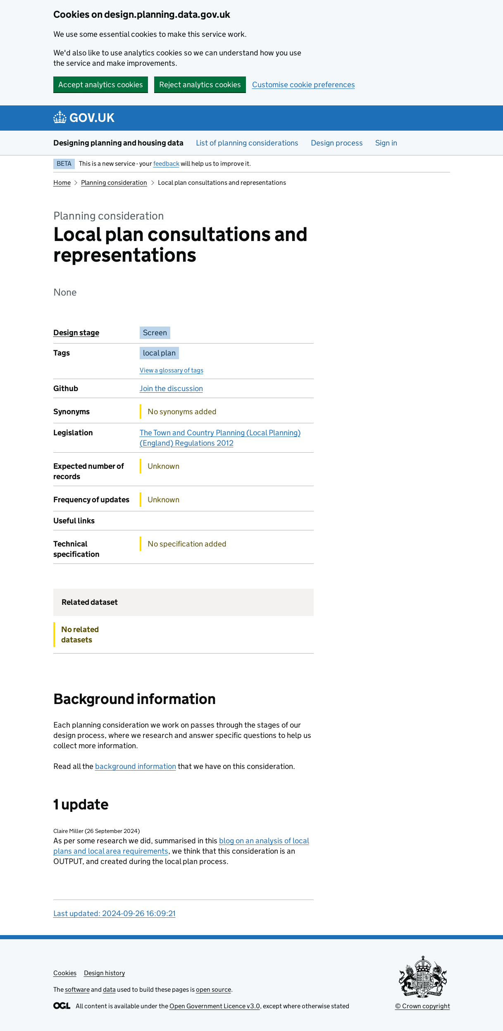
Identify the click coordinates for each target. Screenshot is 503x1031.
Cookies (64, 973)
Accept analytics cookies (100, 84)
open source (213, 989)
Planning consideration (114, 182)
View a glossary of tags (171, 370)
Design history (104, 973)
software (77, 989)
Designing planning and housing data (118, 143)
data (109, 989)
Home (62, 182)
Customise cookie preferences (303, 84)
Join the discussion (171, 388)
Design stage (76, 332)
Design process (337, 143)
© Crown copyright (422, 1006)
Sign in (386, 143)
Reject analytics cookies (200, 84)
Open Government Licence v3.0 (214, 1006)
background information (135, 766)
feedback (166, 163)
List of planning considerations (247, 143)
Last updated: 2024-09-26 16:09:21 (114, 913)
